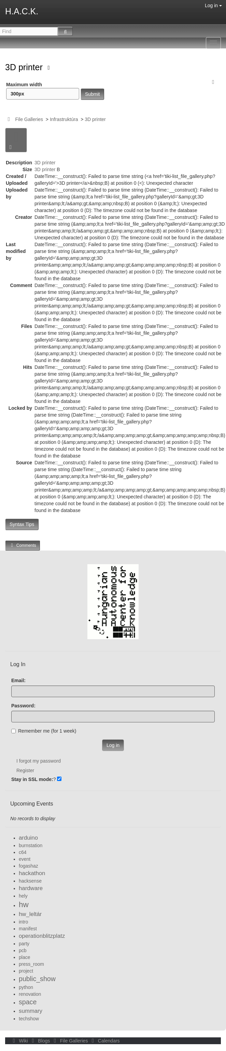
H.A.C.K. (21, 11)
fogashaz (28, 866)
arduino (28, 838)
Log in (213, 5)
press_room (31, 964)
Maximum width (42, 91)
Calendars (104, 1041)
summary (30, 1011)
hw (24, 904)
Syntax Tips (22, 524)
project (26, 971)
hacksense (30, 881)
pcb (23, 950)
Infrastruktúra (64, 119)
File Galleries (29, 119)
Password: (23, 705)
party (24, 943)
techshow (29, 1018)
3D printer (25, 67)
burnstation (30, 845)
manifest (28, 928)
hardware (31, 888)
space (28, 1002)
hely (23, 896)
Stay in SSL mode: (32, 779)
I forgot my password (38, 761)
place (24, 957)
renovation (30, 994)
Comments (22, 545)
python (26, 987)
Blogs (40, 1041)
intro (23, 922)
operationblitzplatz (42, 936)
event (24, 859)
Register (25, 770)
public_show (37, 978)
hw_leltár (30, 914)
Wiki (19, 1041)
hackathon (32, 873)
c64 (23, 852)
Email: (18, 680)
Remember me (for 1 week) (43, 731)
